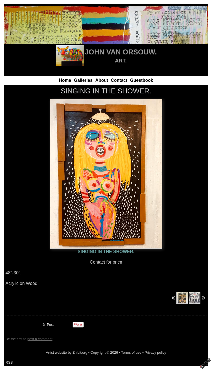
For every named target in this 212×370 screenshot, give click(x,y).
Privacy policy (155, 352)
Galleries (83, 80)
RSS (9, 362)
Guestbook (141, 80)
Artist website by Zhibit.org (66, 352)
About (101, 80)
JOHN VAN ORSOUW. (121, 52)
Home (65, 80)
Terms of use (131, 352)
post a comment (39, 339)
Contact (119, 80)
